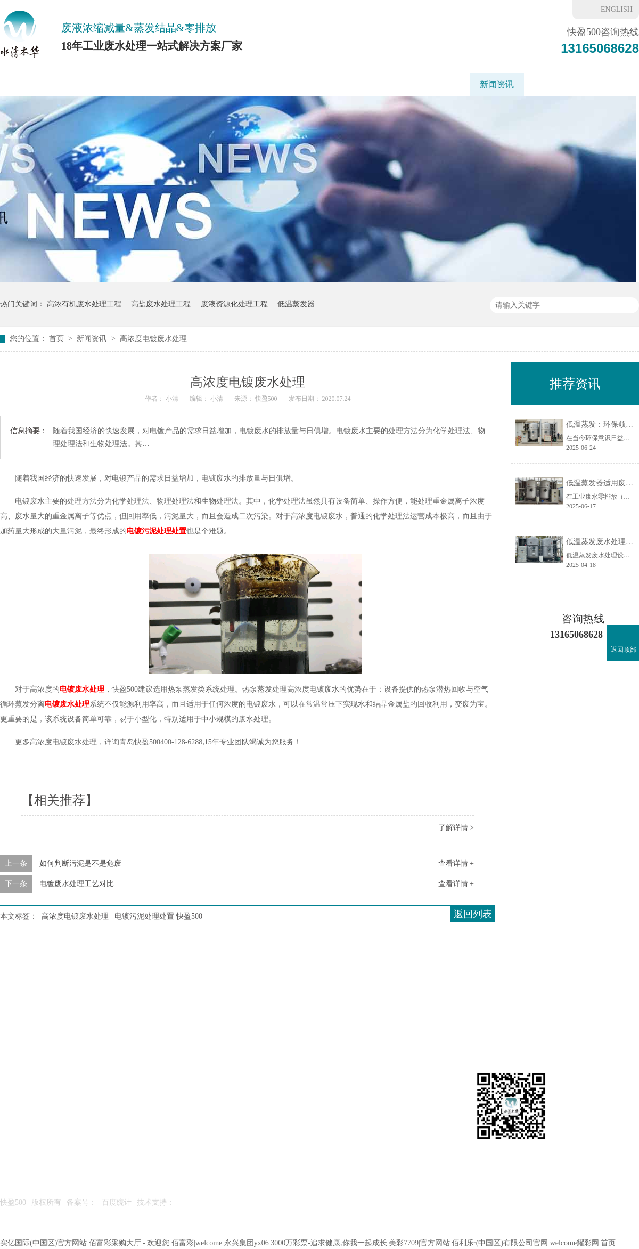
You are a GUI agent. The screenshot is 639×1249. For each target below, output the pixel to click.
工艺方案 (274, 84)
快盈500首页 (33, 84)
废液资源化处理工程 (234, 304)
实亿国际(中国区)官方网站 (43, 1243)
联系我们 (601, 84)
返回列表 (473, 914)
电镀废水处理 (82, 689)
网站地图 (612, 1003)
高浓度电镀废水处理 (153, 339)
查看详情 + (456, 863)
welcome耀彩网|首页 (583, 1243)
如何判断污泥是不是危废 (80, 863)
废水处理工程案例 (346, 84)
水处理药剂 (401, 1003)
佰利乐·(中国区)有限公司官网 (500, 1243)
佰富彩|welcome (196, 1243)
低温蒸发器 (98, 84)
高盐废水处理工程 (161, 304)
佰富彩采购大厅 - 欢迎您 (129, 1243)
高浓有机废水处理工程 (84, 304)
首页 (57, 339)
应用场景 (220, 84)
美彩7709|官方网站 (419, 1243)
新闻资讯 (497, 84)
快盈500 (549, 84)
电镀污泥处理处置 (156, 531)
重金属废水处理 (430, 84)
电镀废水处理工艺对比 (76, 884)
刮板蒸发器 (161, 84)
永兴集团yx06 (246, 1243)
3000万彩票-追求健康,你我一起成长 (329, 1243)
